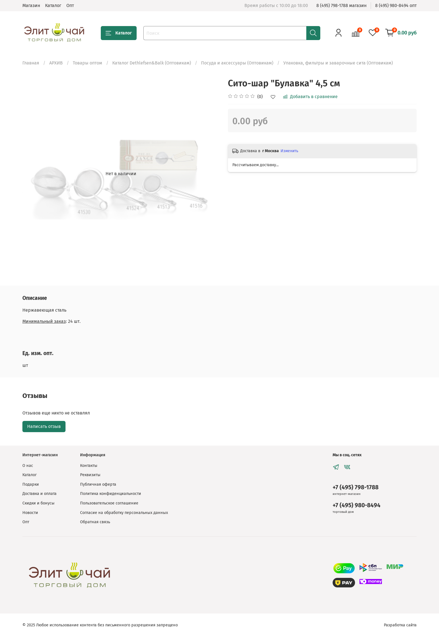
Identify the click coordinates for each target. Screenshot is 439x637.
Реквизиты (90, 474)
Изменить (289, 151)
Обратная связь (95, 522)
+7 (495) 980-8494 (356, 505)
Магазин (31, 5)
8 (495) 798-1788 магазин (341, 5)
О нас (27, 465)
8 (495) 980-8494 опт (396, 5)
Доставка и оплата (39, 493)
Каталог (53, 5)
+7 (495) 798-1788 (356, 487)
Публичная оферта (98, 484)
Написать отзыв (44, 426)
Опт (70, 5)
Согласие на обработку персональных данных (124, 512)
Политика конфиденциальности (110, 493)
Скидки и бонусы (38, 503)
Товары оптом (87, 63)
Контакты (88, 465)
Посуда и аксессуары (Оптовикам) (237, 63)
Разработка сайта (400, 625)
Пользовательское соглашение (109, 503)
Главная (30, 63)
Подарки (30, 484)
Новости (30, 512)
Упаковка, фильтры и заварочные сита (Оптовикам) (338, 63)
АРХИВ (56, 63)
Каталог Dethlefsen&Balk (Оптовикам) (151, 63)
